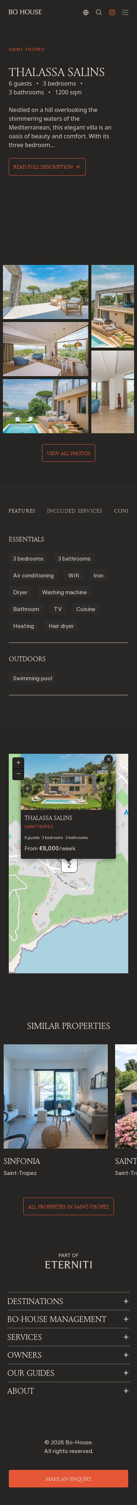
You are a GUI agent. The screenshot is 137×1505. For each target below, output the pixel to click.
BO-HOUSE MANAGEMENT (56, 1319)
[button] (108, 759)
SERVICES (24, 1337)
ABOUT (20, 1390)
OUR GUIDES (30, 1372)
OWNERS (24, 1354)
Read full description (43, 166)
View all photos (69, 453)
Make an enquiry (68, 1478)
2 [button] (69, 865)
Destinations (35, 1301)
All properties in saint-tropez (68, 1206)
